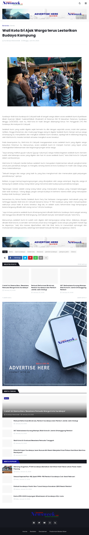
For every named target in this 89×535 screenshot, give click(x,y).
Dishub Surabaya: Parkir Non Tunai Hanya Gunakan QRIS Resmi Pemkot (43, 486)
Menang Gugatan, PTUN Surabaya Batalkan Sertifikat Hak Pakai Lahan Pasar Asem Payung (47, 468)
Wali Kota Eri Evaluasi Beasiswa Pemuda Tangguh (34, 440)
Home (25, 531)
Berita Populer (10, 461)
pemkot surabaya (51, 252)
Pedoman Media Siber (58, 531)
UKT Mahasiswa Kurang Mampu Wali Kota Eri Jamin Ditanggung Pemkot (73, 288)
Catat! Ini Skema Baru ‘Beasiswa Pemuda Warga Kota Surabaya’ (15, 287)
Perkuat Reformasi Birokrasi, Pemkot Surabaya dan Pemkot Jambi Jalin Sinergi (43, 288)
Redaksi (33, 531)
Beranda (5, 26)
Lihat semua (82, 264)
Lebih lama (81, 298)
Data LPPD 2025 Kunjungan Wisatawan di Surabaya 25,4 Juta (39, 496)
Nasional (40, 252)
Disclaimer (43, 531)
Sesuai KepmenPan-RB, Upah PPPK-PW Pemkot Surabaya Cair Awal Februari (44, 477)
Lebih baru (7, 298)
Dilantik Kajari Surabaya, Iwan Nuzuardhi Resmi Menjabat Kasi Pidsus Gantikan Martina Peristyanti (49, 451)
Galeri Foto (31, 252)
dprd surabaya (20, 252)
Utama (73, 252)
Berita (12, 26)
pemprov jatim (64, 252)
